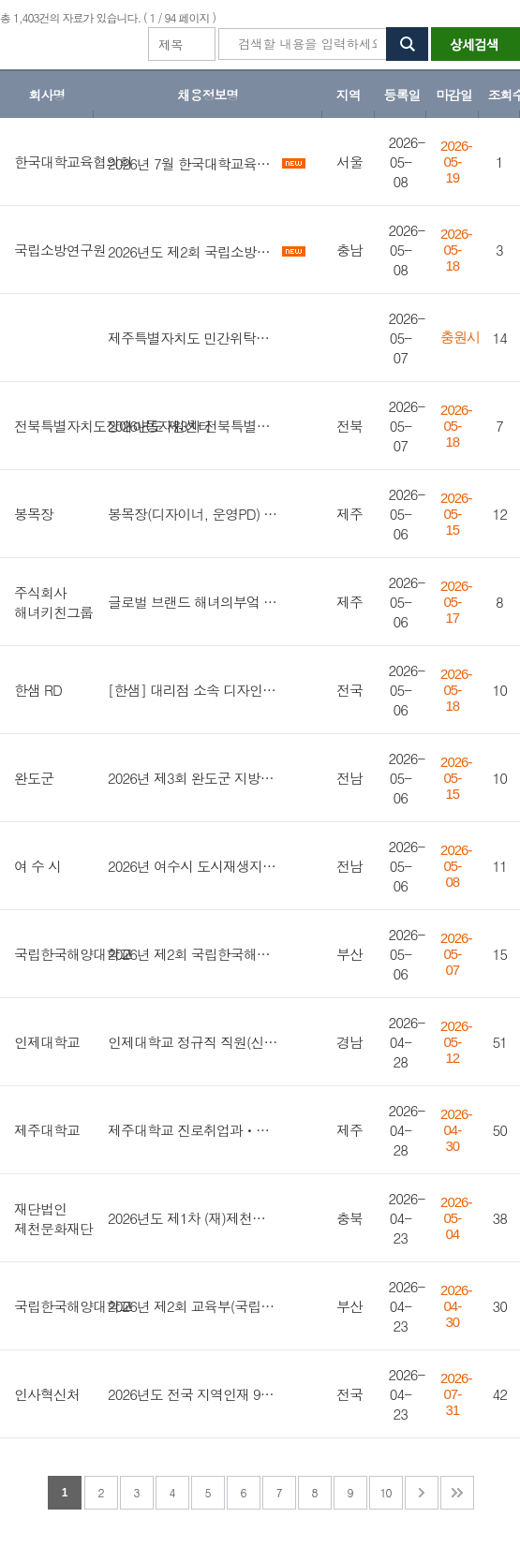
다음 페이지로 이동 (421, 1493)
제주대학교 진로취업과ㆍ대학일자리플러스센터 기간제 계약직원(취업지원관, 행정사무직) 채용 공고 (193, 1130)
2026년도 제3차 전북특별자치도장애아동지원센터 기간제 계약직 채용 (193, 425)
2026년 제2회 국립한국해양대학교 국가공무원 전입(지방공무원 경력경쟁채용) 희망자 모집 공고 (193, 954)
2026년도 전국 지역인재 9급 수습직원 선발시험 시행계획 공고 (193, 1394)
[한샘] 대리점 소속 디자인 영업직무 (193, 690)
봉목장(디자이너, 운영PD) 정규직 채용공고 (193, 513)
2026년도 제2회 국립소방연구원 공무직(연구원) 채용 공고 (193, 251)
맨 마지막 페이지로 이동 (457, 1493)
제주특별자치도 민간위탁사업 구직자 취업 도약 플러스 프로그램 (193, 337)
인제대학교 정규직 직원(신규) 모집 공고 (193, 1042)
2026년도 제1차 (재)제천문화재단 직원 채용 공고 (193, 1218)
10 (386, 1492)
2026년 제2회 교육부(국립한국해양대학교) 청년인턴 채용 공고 (193, 1306)
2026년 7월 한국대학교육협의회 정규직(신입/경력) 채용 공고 (193, 163)
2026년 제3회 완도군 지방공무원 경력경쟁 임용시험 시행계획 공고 (193, 778)
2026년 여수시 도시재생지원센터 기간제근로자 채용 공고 (193, 866)
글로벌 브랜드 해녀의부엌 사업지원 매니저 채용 (193, 601)
